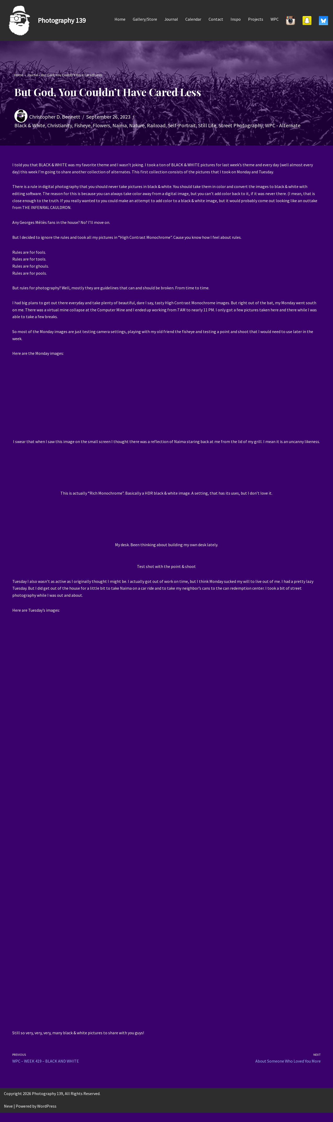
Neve (8, 1115)
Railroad (156, 125)
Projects (255, 19)
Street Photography (241, 125)
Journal (171, 19)
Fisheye (82, 125)
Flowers (101, 125)
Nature (137, 125)
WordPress (46, 1115)
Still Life (207, 125)
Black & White (29, 125)
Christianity (59, 125)
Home (119, 19)
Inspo (235, 19)
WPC (274, 19)
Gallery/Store (144, 19)
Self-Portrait (182, 125)
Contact (215, 19)
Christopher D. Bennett (54, 116)
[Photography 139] (45, 20)
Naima (119, 125)
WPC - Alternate (282, 125)
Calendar (193, 19)
